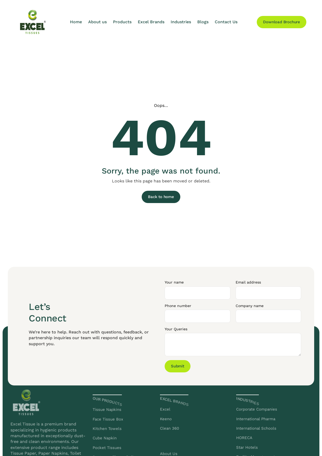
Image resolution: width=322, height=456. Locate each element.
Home (76, 21)
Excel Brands (151, 21)
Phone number (178, 306)
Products (122, 21)
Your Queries (176, 329)
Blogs (202, 21)
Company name (250, 306)
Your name (174, 282)
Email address (248, 282)
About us (97, 21)
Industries (181, 21)
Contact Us (226, 21)
